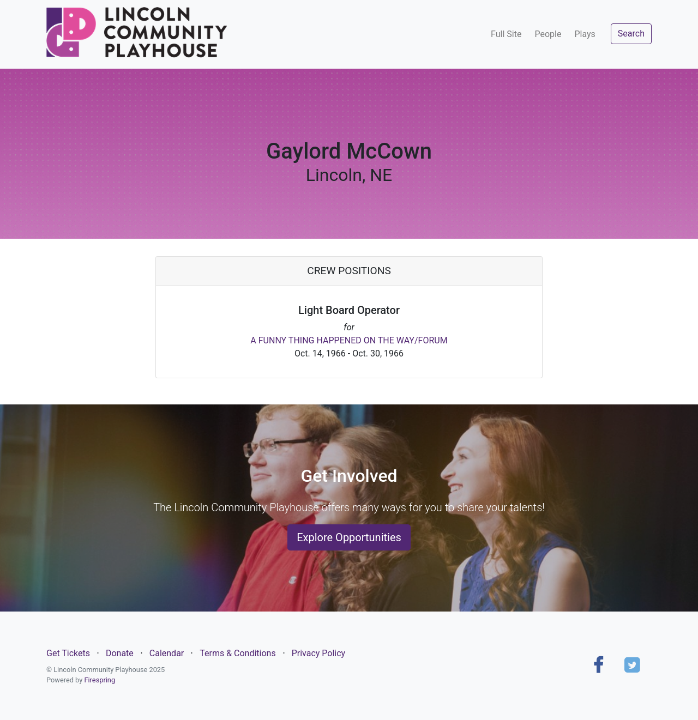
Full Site (506, 34)
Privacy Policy (319, 653)
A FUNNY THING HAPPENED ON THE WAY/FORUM (348, 340)
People (547, 34)
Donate (120, 653)
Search (631, 33)
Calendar (166, 653)
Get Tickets (68, 653)
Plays (584, 34)
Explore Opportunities (349, 537)
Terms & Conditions (238, 653)
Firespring (99, 680)
